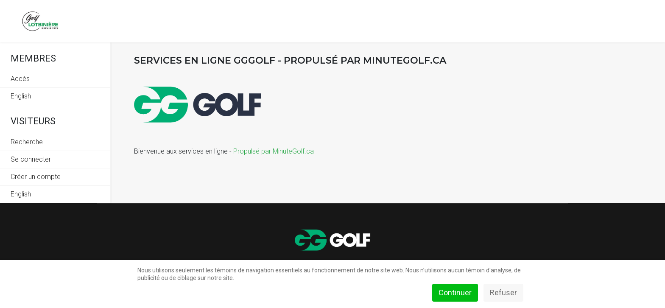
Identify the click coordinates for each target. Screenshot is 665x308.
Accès (20, 79)
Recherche (27, 142)
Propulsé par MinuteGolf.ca (273, 151)
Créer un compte (36, 177)
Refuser (503, 292)
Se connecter (31, 159)
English (21, 96)
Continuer (455, 292)
